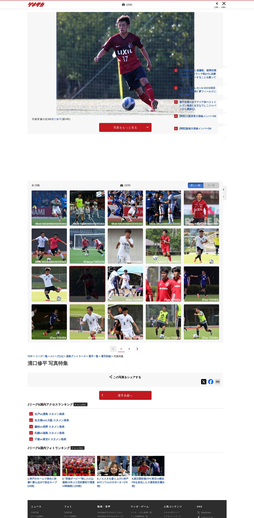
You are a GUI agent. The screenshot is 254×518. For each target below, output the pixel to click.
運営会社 (106, 492)
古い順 (153, 185)
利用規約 (134, 492)
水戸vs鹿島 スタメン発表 (49, 366)
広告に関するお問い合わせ (74, 496)
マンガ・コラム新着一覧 (141, 467)
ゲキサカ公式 (205, 472)
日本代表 (35, 467)
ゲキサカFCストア (172, 467)
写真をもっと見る (96, 126)
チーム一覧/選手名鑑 (173, 479)
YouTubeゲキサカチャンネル (109, 467)
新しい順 (138, 185)
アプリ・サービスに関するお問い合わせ (134, 496)
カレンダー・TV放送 (173, 475)
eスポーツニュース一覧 (141, 479)
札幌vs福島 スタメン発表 (49, 386)
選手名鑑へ (96, 347)
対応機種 (76, 492)
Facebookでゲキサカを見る (194, 197)
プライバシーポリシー (152, 492)
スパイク (35, 483)
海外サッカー (37, 479)
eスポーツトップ (138, 475)
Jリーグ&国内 (37, 471)
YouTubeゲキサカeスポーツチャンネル (110, 473)
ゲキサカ (36, 5)
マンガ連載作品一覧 (139, 471)
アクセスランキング (172, 471)
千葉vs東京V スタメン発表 (50, 392)
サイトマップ (120, 492)
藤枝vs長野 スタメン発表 (49, 379)
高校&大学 (35, 475)
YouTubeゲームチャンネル (208, 482)
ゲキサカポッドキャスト (108, 479)
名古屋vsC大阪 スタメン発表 (52, 372)
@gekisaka (204, 467)
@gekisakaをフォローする (193, 190)
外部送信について (173, 492)
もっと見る (81, 356)
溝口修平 (56, 119)
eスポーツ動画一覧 (139, 483)
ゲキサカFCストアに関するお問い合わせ (174, 496)
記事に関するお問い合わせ (101, 496)
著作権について (91, 492)
